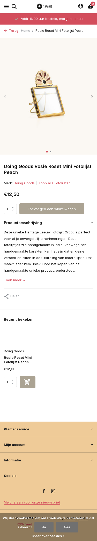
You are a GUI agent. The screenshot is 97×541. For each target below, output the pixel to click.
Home (27, 31)
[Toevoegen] (27, 382)
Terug (11, 31)
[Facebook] (44, 491)
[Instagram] (53, 491)
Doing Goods (24, 183)
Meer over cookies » (48, 536)
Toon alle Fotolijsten (55, 183)
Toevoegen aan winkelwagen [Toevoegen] (52, 209)
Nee (67, 527)
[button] (47, 152)
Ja (44, 527)
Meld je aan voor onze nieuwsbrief (32, 502)
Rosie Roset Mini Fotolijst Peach (18, 359)
